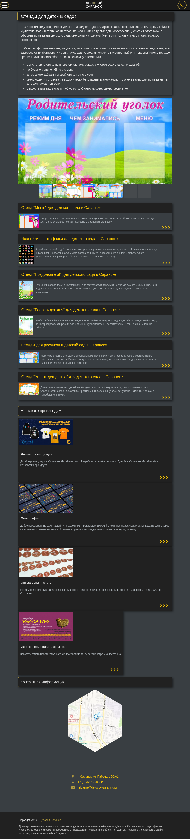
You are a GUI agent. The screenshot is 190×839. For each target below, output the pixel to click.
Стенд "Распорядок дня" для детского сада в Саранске (70, 310)
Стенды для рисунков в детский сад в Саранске (64, 345)
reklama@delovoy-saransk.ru (97, 787)
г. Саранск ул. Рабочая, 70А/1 (98, 776)
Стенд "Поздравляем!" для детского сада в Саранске (69, 274)
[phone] (183, 5)
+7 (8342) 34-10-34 (90, 782)
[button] (168, 101)
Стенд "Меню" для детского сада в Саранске (61, 208)
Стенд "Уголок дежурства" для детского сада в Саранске (72, 377)
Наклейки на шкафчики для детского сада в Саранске (69, 239)
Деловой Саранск (50, 820)
